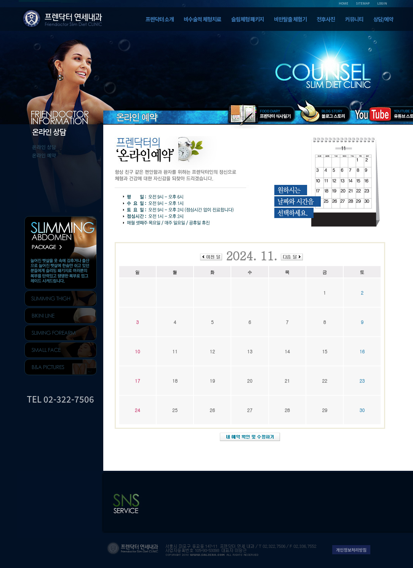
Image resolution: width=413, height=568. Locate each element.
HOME (343, 3)
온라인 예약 (44, 155)
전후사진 (326, 19)
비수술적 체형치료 (202, 19)
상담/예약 (383, 19)
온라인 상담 (44, 147)
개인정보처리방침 (351, 550)
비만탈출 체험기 (290, 19)
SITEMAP (363, 3)
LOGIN (382, 3)
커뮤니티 (354, 19)
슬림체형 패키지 (247, 19)
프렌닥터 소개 (160, 19)
